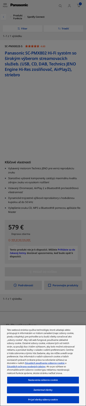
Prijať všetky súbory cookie (43, 399)
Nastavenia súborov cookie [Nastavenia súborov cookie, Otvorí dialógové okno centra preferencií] (43, 379)
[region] (43, 365)
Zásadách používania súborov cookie (45, 363)
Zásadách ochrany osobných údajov (26, 366)
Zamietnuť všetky (43, 389)
